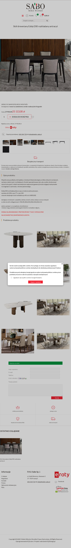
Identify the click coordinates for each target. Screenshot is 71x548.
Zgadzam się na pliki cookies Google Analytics (27, 277)
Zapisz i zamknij (35, 282)
